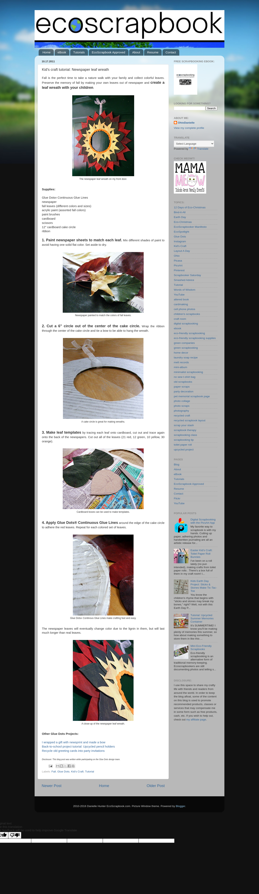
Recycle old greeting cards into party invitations (73, 750)
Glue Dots (63, 771)
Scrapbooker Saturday (187, 275)
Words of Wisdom (184, 289)
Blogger (180, 806)
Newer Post (52, 786)
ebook (177, 328)
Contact (171, 52)
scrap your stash (184, 425)
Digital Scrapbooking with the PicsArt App (202, 521)
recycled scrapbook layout (189, 420)
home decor (181, 352)
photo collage (182, 401)
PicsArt (178, 265)
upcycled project (184, 449)
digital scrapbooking (186, 323)
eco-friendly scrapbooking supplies (195, 338)
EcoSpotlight (181, 231)
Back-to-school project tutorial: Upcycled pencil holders (78, 746)
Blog (176, 464)
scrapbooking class (185, 434)
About (136, 52)
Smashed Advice (184, 280)
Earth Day (180, 217)
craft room (180, 318)
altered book (181, 299)
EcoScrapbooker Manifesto (190, 226)
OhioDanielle (186, 122)
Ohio (177, 255)
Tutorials (79, 52)
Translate (198, 148)
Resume (152, 52)
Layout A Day (182, 250)
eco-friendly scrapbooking (189, 333)
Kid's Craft (77, 771)
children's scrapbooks (187, 314)
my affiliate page (196, 719)
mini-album (180, 367)
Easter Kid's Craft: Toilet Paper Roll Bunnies (201, 553)
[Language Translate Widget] (194, 144)
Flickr (177, 498)
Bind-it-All (180, 212)
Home (46, 52)
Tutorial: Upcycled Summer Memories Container (201, 618)
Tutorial (89, 771)
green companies (184, 342)
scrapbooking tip (184, 439)
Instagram (180, 241)
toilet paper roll (183, 444)
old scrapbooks (183, 381)
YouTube (179, 294)
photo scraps (181, 405)
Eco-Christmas (183, 222)
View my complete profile (189, 127)
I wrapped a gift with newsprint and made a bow (73, 742)
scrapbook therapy (185, 430)
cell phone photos (184, 309)
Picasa (178, 260)
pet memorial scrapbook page (192, 396)
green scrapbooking (186, 347)
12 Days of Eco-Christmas (190, 207)
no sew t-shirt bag (184, 376)
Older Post (156, 786)
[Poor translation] (14, 835)
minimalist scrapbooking (188, 372)
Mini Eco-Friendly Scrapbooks (200, 647)
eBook (62, 52)
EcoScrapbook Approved (108, 52)
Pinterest (179, 270)
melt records (181, 362)
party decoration (183, 391)
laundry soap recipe (186, 357)
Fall (53, 771)
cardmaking (181, 304)
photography (181, 410)
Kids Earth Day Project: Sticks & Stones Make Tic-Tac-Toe (203, 585)
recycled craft (182, 415)
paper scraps (182, 386)
